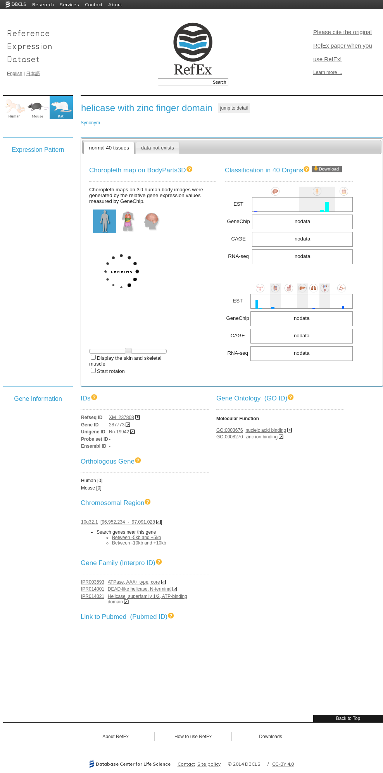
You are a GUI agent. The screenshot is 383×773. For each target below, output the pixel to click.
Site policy (209, 764)
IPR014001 (92, 589)
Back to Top (348, 718)
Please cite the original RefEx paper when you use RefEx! (342, 45)
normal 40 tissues (109, 148)
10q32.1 (89, 522)
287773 (116, 425)
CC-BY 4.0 (283, 764)
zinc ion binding (261, 437)
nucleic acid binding (265, 430)
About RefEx (115, 736)
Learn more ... (327, 72)
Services (69, 4)
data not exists (157, 148)
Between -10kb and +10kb (139, 543)
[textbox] (184, 82)
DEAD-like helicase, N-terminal (140, 589)
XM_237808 (121, 417)
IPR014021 (92, 596)
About (115, 4)
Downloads (270, 736)
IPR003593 (92, 582)
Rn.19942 (119, 432)
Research (43, 4)
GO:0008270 (229, 437)
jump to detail (234, 108)
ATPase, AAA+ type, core (134, 582)
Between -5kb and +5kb (136, 537)
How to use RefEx (193, 736)
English (14, 73)
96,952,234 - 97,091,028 (128, 522)
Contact (93, 4)
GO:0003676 (229, 430)
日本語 (33, 73)
